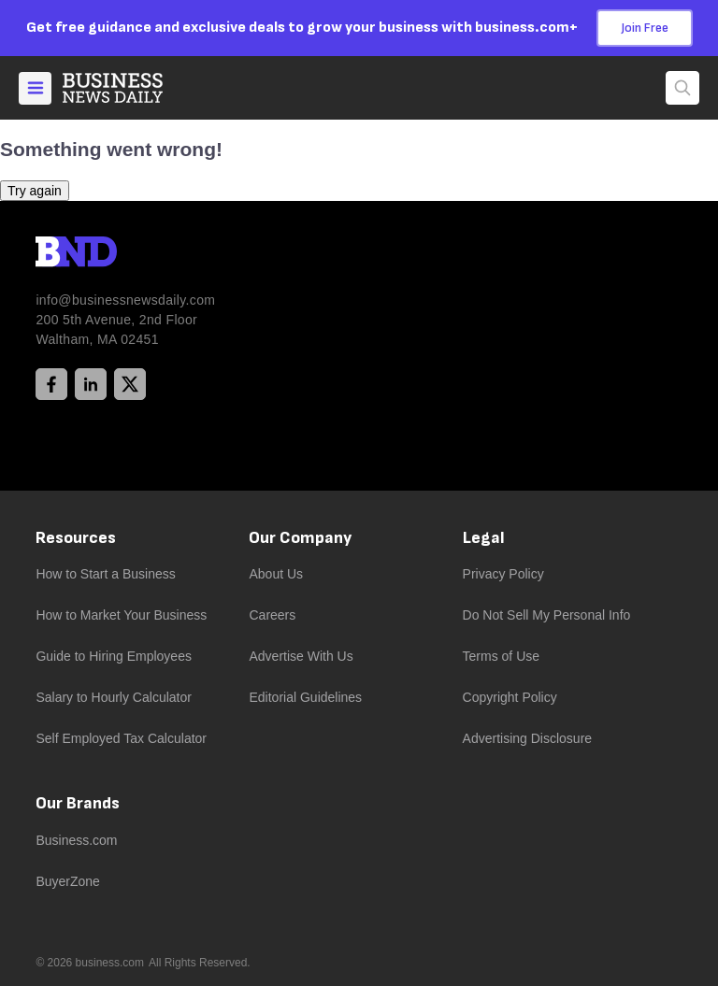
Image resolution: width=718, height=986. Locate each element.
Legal (484, 538)
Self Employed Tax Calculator (121, 738)
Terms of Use (501, 656)
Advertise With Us (300, 656)
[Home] (128, 88)
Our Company (300, 538)
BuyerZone (67, 881)
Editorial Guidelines (305, 697)
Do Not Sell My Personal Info (547, 614)
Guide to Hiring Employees (114, 656)
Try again (34, 190)
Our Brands (78, 803)
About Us (276, 573)
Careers (272, 614)
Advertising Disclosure (528, 738)
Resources (76, 538)
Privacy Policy (503, 573)
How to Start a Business (105, 573)
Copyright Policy (510, 697)
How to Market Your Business (121, 614)
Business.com (76, 840)
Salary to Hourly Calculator (114, 697)
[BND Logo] (115, 254)
